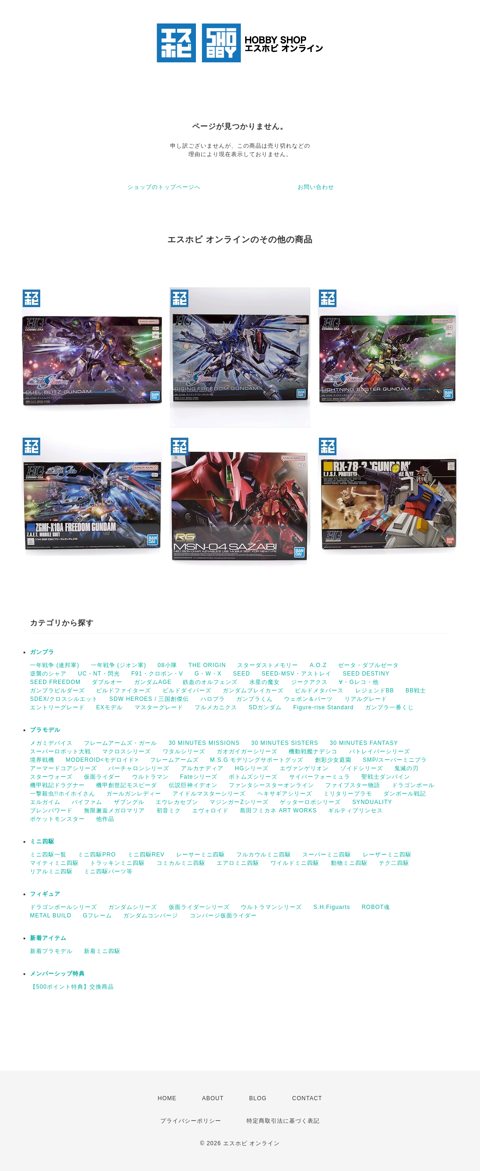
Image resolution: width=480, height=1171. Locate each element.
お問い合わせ (316, 187)
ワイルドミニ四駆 (294, 863)
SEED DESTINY (366, 673)
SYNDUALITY (372, 802)
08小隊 (167, 665)
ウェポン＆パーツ (308, 699)
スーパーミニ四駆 (326, 854)
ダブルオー (107, 682)
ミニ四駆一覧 (48, 854)
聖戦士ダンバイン (385, 776)
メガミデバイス (51, 743)
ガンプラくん (254, 699)
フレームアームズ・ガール (120, 743)
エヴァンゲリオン (304, 768)
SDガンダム (265, 707)
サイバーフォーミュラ (319, 776)
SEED (241, 673)
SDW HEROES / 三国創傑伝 (149, 699)
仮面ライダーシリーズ (199, 907)
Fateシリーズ (199, 776)
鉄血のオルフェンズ (210, 682)
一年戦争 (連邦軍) (54, 665)
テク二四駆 (394, 863)
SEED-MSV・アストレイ (296, 673)
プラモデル (45, 730)
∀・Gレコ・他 (358, 682)
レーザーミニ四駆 (387, 854)
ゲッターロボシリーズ (310, 802)
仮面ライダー (102, 776)
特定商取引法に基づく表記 (283, 1121)
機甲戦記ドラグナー (57, 785)
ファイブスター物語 (352, 785)
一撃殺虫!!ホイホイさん (62, 793)
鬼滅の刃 (406, 768)
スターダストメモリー (267, 665)
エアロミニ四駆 (238, 863)
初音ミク (169, 810)
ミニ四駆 (42, 841)
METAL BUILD (50, 915)
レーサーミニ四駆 (200, 854)
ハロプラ (213, 699)
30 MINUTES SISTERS (284, 743)
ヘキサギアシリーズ (284, 793)
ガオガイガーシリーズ (247, 751)
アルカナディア (202, 768)
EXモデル (109, 707)
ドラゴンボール (413, 785)
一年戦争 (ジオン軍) (118, 665)
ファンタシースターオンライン (271, 785)
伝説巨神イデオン (193, 785)
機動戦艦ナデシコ (313, 751)
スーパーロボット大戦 (60, 751)
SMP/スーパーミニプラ (395, 760)
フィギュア (45, 894)
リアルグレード (366, 699)
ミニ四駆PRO (97, 854)
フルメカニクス (216, 707)
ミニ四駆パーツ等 (108, 871)
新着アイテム (48, 938)
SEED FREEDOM (55, 682)
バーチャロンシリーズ (138, 768)
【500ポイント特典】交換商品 (72, 986)
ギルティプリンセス (355, 810)
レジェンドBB (374, 690)
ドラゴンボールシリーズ (63, 907)
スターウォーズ (51, 776)
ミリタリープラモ (347, 793)
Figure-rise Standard (323, 707)
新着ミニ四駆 (102, 951)
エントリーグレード (57, 707)
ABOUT (213, 1098)
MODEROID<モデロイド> (102, 760)
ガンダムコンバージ (150, 915)
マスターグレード (159, 707)
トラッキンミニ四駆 (117, 863)
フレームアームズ (174, 760)
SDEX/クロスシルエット (64, 699)
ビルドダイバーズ (187, 690)
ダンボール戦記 (404, 793)
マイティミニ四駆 (54, 863)
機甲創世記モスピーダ (126, 785)
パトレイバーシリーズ (379, 751)
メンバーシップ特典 (57, 973)
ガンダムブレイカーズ (253, 690)
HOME (167, 1098)
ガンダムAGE (153, 682)
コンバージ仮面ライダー (223, 915)
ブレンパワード (51, 810)
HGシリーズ (252, 768)
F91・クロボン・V (157, 673)
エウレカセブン (177, 802)
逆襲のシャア (48, 673)
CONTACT (307, 1098)
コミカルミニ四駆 (181, 863)
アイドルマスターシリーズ (209, 793)
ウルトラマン (150, 776)
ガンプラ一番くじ (389, 707)
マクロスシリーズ (126, 751)
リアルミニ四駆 (51, 871)
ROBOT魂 (375, 907)
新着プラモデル (51, 951)
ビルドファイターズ (123, 690)
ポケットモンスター (57, 819)
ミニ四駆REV (146, 854)
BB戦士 (415, 690)
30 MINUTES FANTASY (364, 743)
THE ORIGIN (207, 665)
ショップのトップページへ (164, 187)
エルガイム (45, 802)
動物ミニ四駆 (349, 863)
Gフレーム (97, 915)
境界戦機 (42, 760)
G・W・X (208, 673)
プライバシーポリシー (190, 1121)
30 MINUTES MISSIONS (204, 743)
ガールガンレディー (133, 793)
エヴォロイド (210, 810)
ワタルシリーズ (184, 751)
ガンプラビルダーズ (57, 690)
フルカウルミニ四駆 (263, 854)
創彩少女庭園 (333, 760)
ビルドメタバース (319, 690)
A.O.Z (318, 665)
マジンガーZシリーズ (239, 802)
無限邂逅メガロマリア (114, 810)
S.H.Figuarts (331, 907)
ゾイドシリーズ (361, 768)
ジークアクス (309, 682)
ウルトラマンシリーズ (271, 907)
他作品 (105, 819)
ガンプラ (42, 652)
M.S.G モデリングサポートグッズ (256, 760)
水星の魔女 (264, 682)
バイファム (87, 802)
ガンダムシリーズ (132, 907)
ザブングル (129, 802)
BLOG (258, 1098)
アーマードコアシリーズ (63, 768)
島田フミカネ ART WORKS (278, 810)
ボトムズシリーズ (253, 776)
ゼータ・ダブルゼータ (368, 665)
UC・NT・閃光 (99, 673)
